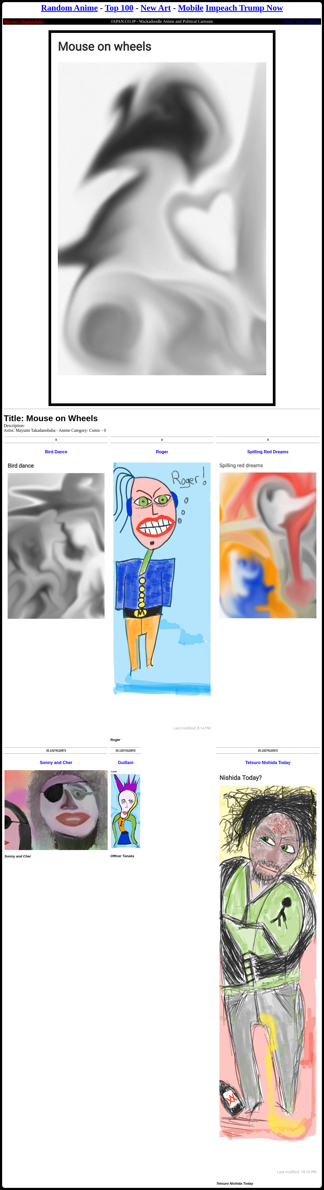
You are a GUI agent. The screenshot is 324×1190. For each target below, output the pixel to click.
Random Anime (69, 7)
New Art (156, 7)
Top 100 (119, 7)
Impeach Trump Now (244, 7)
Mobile (190, 7)
